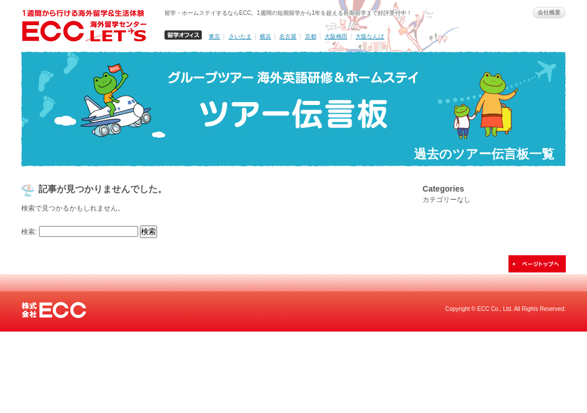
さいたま (240, 36)
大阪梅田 (335, 36)
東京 (214, 36)
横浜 (265, 36)
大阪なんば (369, 36)
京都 (310, 36)
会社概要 (549, 12)
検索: (29, 232)
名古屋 (287, 36)
